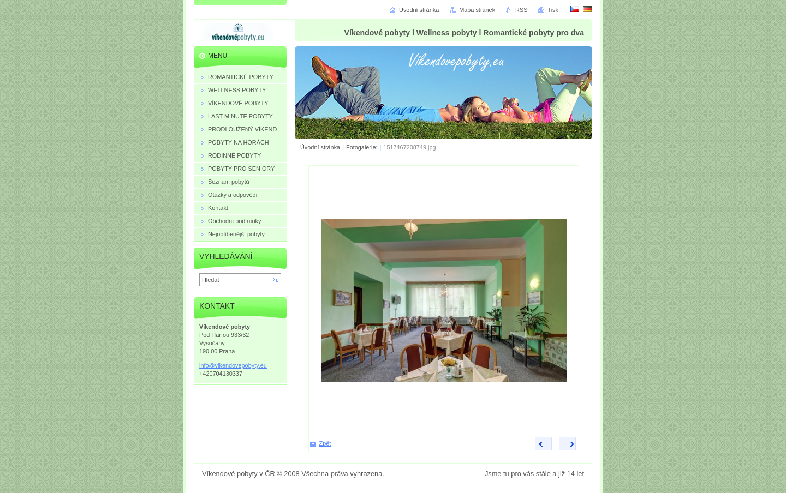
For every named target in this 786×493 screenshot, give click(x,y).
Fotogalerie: (362, 147)
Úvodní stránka (320, 147)
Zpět (325, 443)
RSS (521, 10)
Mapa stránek (477, 10)
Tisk (552, 10)
